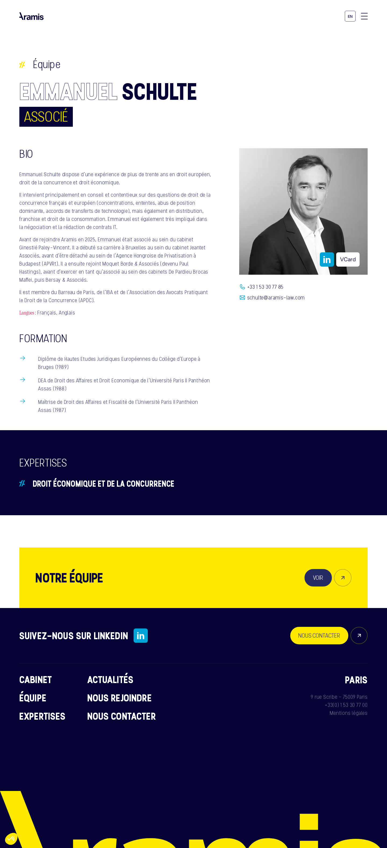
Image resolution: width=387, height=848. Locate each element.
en (350, 16)
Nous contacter (121, 716)
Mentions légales (349, 713)
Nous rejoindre (119, 697)
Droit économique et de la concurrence (103, 483)
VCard (348, 259)
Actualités (110, 679)
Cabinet (35, 679)
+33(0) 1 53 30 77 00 (346, 705)
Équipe (46, 64)
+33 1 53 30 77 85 (265, 287)
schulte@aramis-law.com (276, 297)
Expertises (42, 716)
